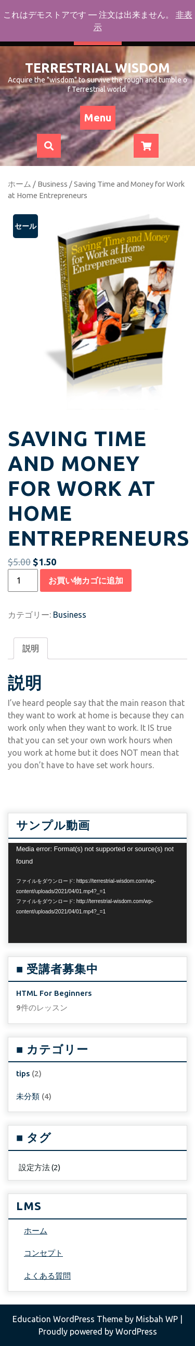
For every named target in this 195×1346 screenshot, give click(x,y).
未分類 (28, 1096)
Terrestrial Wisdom (97, 68)
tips (23, 1073)
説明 (30, 648)
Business (52, 183)
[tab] (31, 648)
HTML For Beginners (54, 993)
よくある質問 (47, 1275)
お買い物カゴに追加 (85, 580)
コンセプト (43, 1252)
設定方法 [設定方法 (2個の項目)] (39, 1167)
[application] (97, 893)
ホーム (19, 183)
